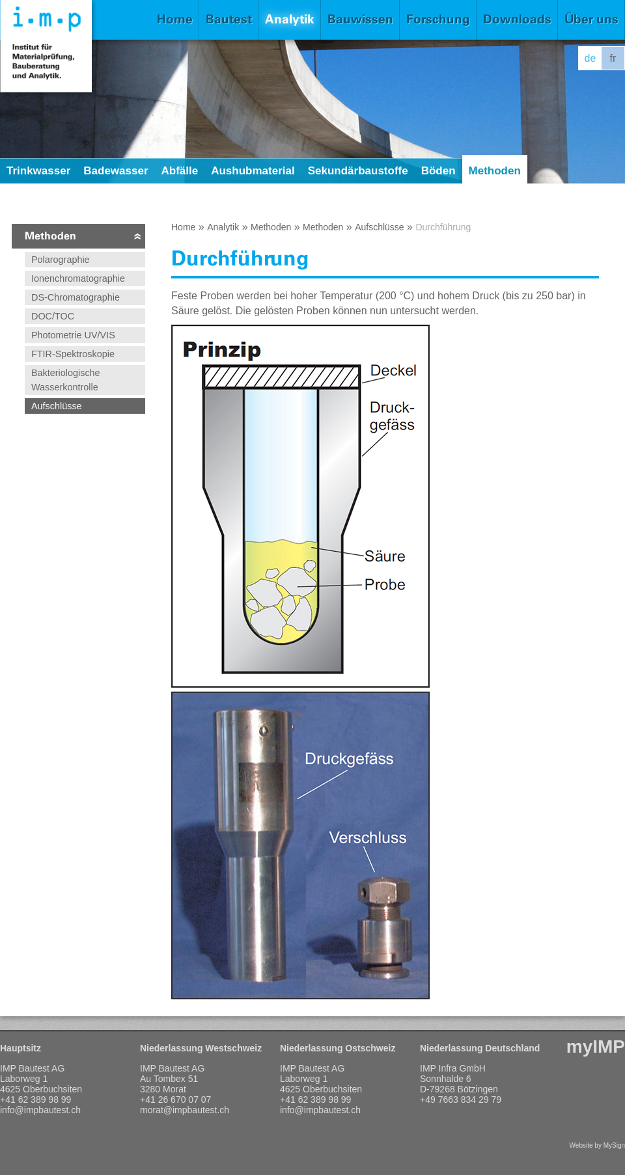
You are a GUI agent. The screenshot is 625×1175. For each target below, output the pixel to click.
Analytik (289, 19)
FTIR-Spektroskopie (73, 354)
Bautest (229, 19)
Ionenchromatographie (78, 278)
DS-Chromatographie (75, 297)
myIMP (595, 1046)
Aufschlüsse (56, 406)
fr (613, 58)
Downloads (517, 19)
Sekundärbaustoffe (358, 171)
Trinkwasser (38, 171)
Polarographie (60, 259)
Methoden (495, 171)
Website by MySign (597, 1145)
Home (175, 19)
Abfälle (180, 171)
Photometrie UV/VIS (73, 335)
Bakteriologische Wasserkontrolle (65, 380)
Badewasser (115, 171)
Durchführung (443, 227)
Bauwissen (360, 19)
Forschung (438, 19)
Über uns (591, 19)
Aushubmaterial (252, 171)
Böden (438, 171)
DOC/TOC (52, 316)
